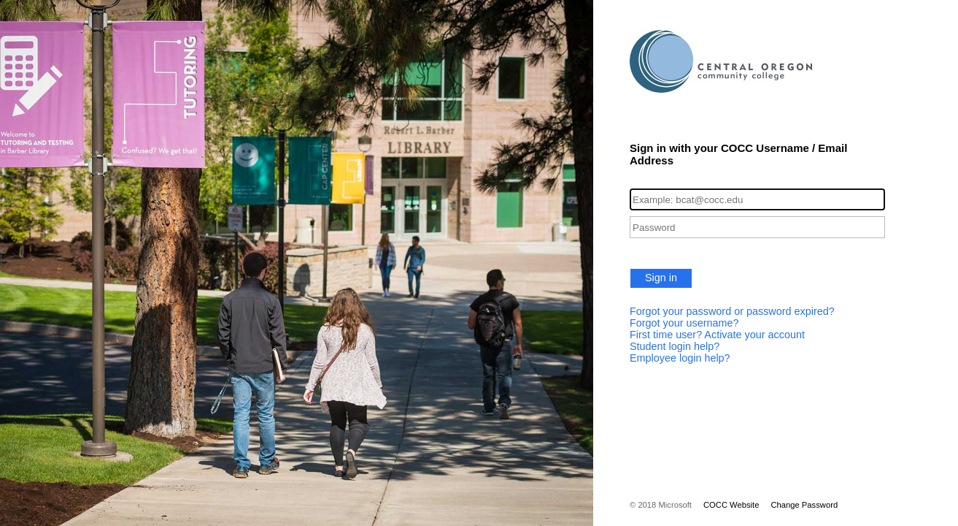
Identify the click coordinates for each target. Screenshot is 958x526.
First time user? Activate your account (717, 334)
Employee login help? (680, 358)
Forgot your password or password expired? (732, 311)
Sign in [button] (661, 277)
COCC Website (731, 504)
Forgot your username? (684, 323)
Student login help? (674, 346)
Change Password (804, 504)
